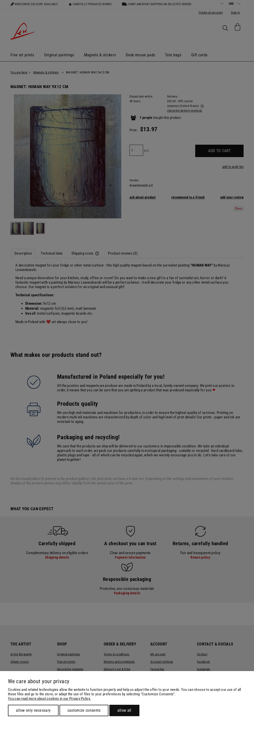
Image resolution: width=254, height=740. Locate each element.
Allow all (124, 710)
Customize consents (84, 710)
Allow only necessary (33, 710)
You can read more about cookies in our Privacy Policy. (49, 698)
